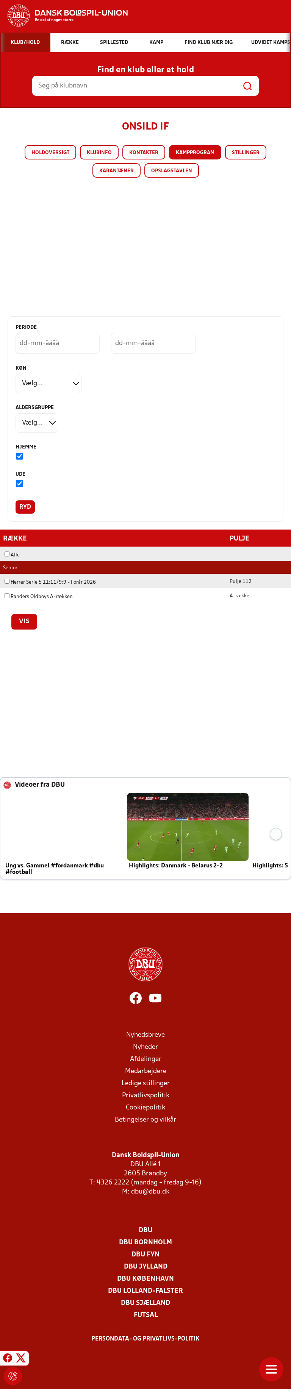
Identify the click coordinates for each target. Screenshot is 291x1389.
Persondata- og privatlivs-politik (145, 1338)
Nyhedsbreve (145, 1034)
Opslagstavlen (171, 171)
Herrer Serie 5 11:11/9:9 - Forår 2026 (50, 582)
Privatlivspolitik (145, 1095)
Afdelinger (145, 1059)
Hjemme (26, 447)
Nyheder (145, 1047)
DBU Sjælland (145, 1303)
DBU (145, 1230)
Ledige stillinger (146, 1083)
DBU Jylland (145, 1266)
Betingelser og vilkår (145, 1119)
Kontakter (143, 152)
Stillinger (246, 152)
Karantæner (116, 171)
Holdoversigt (50, 152)
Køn (21, 368)
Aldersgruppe (35, 407)
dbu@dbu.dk (150, 1191)
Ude (20, 474)
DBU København (145, 1278)
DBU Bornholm (145, 1242)
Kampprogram (195, 152)
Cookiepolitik (145, 1107)
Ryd (25, 507)
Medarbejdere (145, 1071)
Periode (26, 327)
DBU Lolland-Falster (145, 1290)
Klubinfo (99, 152)
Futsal (146, 1315)
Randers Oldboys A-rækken (39, 596)
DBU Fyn (145, 1254)
